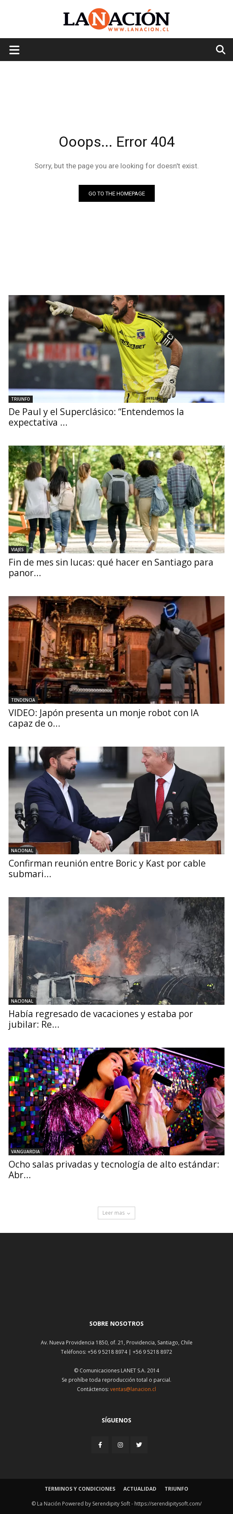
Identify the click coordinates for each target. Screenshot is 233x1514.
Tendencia (23, 700)
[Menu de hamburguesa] (14, 49)
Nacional (22, 850)
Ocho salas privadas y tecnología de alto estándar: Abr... (114, 1169)
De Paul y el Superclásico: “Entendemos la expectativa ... (96, 417)
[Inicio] (116, 1292)
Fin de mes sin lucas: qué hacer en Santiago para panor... (111, 567)
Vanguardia (25, 1151)
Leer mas (116, 1212)
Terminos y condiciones (80, 1488)
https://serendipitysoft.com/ (168, 1503)
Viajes (17, 549)
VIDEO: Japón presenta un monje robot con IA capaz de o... (104, 718)
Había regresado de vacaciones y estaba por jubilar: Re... (101, 1019)
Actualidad (139, 1488)
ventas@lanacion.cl (133, 1389)
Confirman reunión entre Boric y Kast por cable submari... (107, 868)
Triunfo (20, 399)
